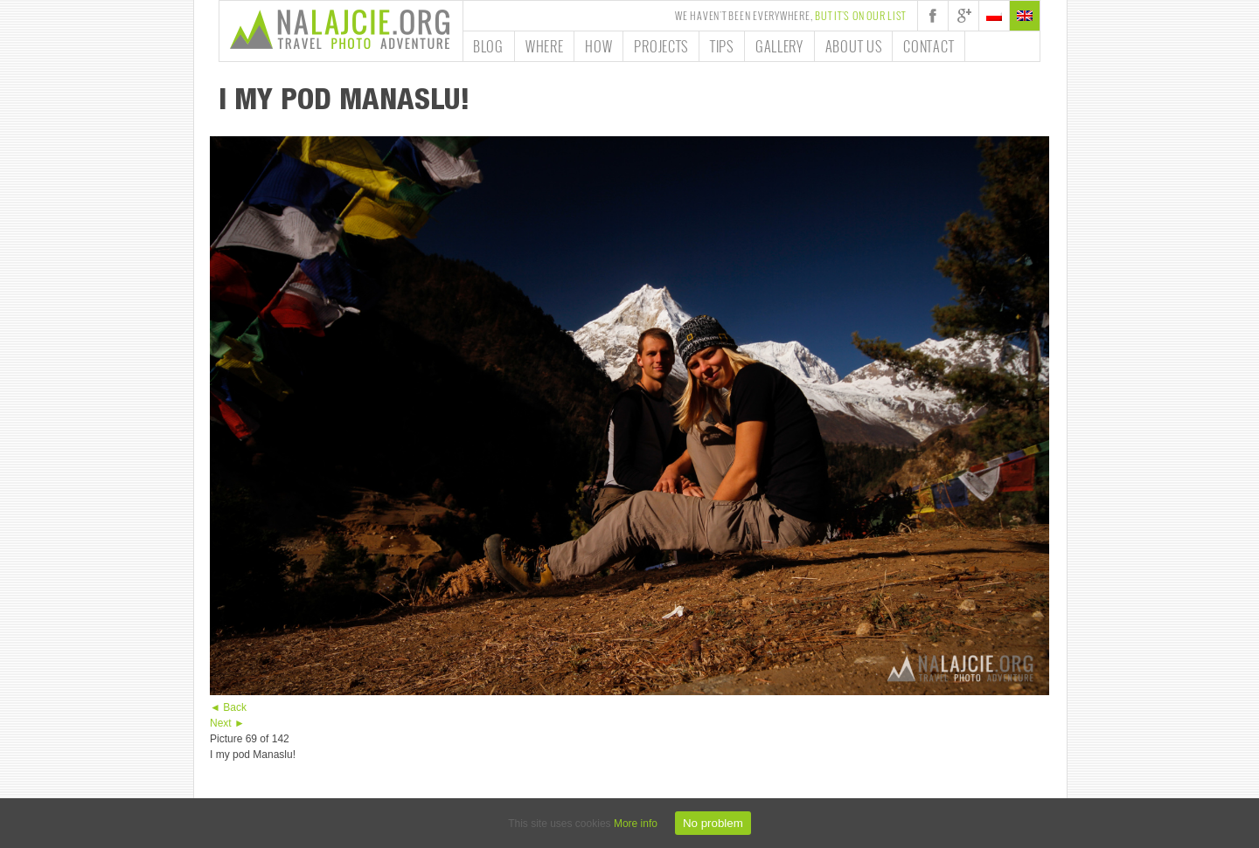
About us (853, 46)
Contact (928, 46)
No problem (713, 823)
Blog (488, 46)
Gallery (779, 46)
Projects (661, 46)
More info (635, 823)
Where (544, 46)
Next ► (227, 723)
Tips (722, 46)
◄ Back (228, 707)
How (598, 46)
